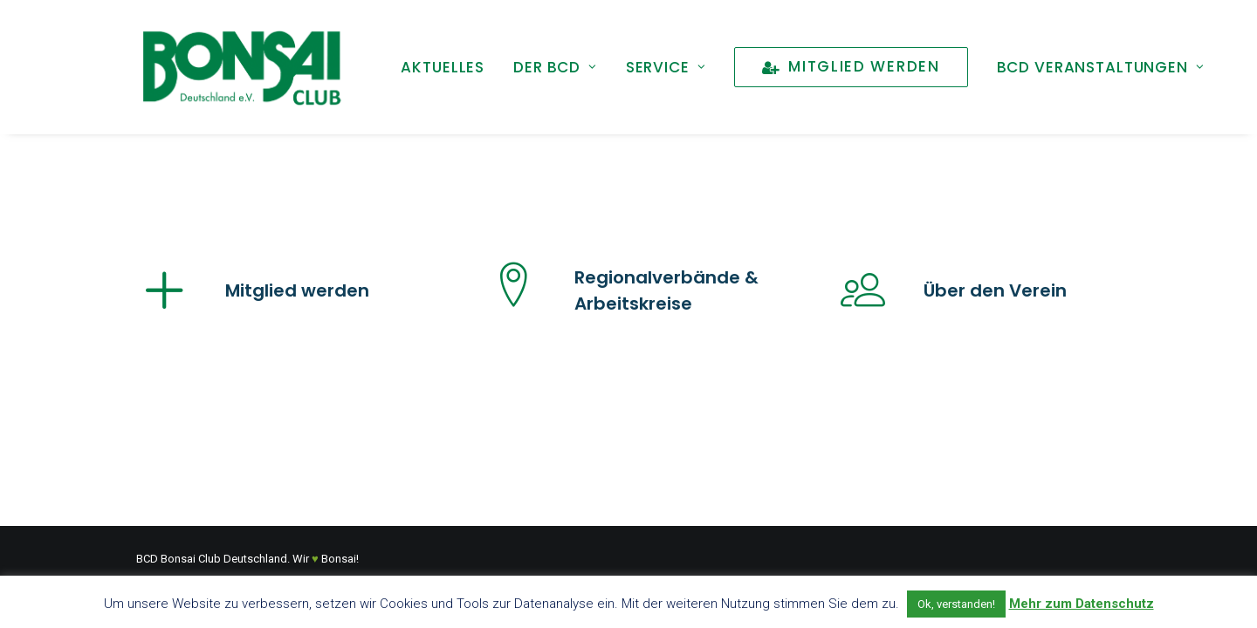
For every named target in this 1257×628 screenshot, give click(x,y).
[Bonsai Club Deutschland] (241, 67)
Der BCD (555, 67)
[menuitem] (442, 67)
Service (666, 67)
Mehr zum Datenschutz (1081, 603)
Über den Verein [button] (995, 290)
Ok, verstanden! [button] (956, 604)
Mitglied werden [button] (297, 290)
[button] (165, 303)
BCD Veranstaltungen (1101, 67)
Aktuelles (442, 67)
